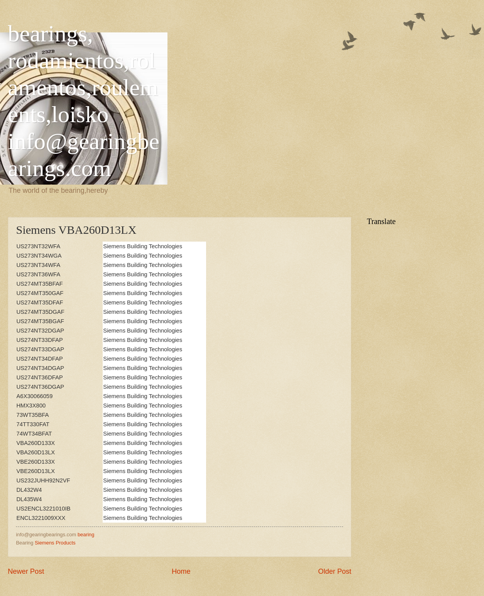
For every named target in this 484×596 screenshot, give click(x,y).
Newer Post (26, 571)
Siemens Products (55, 543)
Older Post (334, 571)
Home (181, 571)
